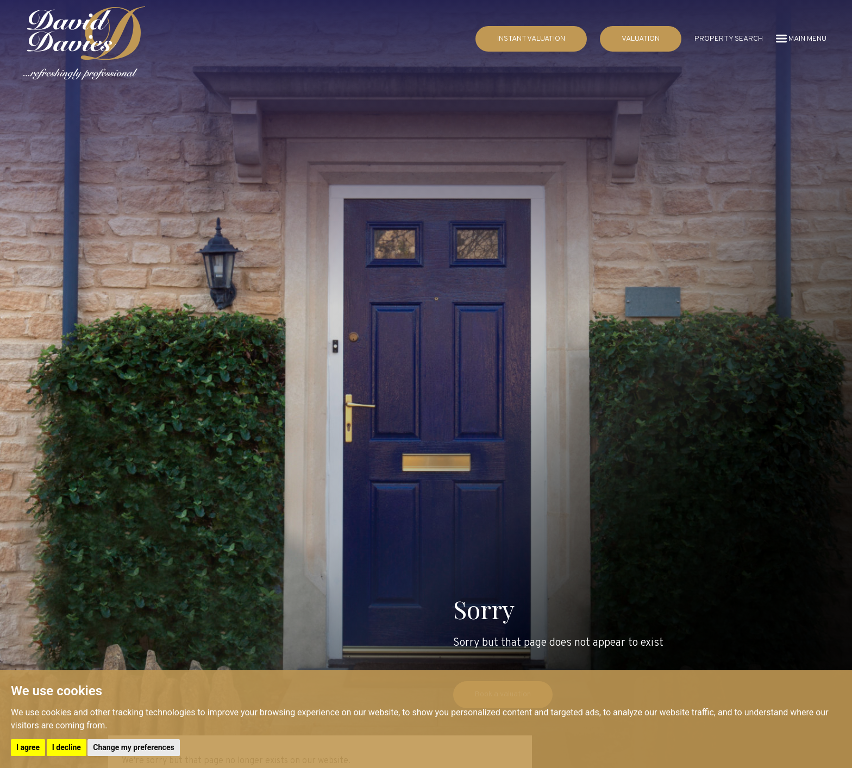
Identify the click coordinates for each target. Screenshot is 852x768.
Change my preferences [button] (133, 747)
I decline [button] (66, 747)
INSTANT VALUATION (531, 38)
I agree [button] (28, 747)
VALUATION (641, 38)
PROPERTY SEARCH (728, 38)
